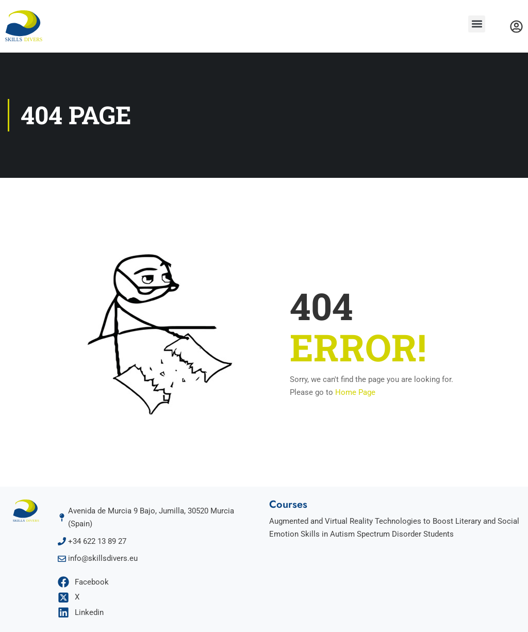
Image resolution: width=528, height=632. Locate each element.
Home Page (355, 392)
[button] (476, 23)
